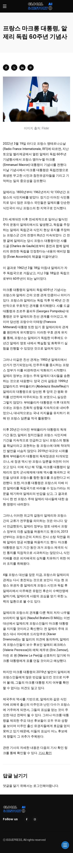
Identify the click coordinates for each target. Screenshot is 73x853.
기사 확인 (45, 753)
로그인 (38, 786)
